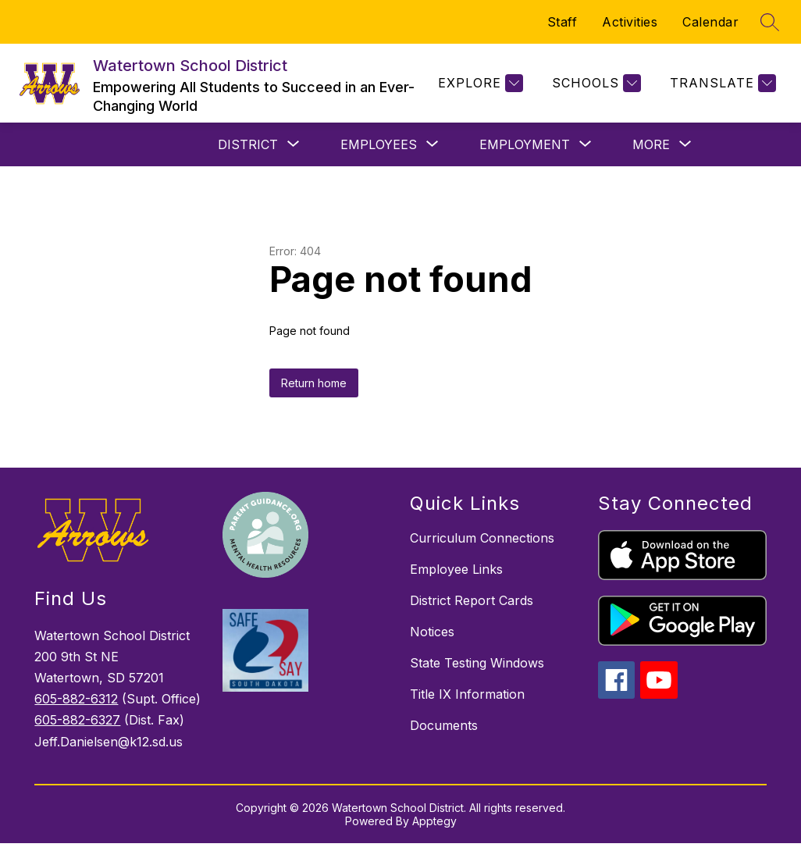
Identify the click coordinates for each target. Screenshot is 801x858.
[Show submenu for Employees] (378, 144)
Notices (432, 631)
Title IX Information (467, 694)
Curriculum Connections (482, 538)
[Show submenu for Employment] (524, 144)
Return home (314, 383)
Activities (629, 22)
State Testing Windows (477, 663)
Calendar (710, 22)
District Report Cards (471, 600)
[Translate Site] (721, 83)
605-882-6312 (76, 699)
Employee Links (456, 569)
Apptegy (434, 821)
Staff (562, 22)
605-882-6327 (77, 720)
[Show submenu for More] (651, 144)
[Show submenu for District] (248, 144)
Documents (444, 725)
